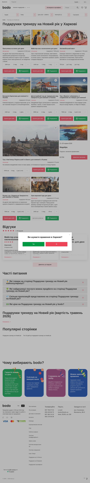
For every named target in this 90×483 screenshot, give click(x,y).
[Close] (69, 234)
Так (34, 244)
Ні (56, 244)
